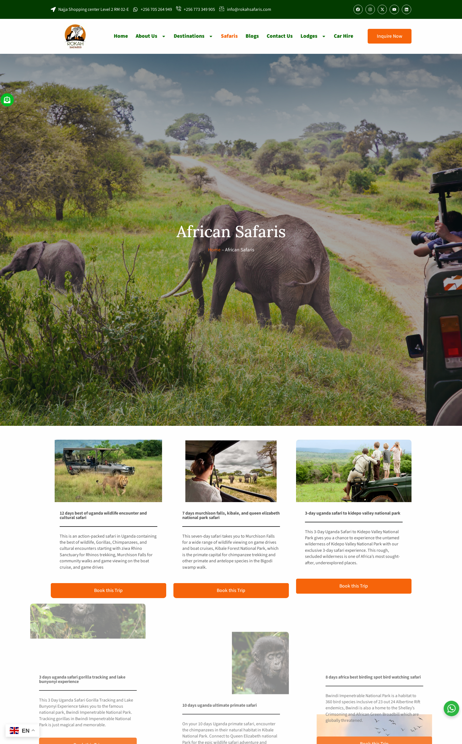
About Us (151, 36)
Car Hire (343, 36)
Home (121, 36)
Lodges (313, 36)
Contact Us (280, 36)
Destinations (193, 36)
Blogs (252, 36)
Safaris (229, 36)
